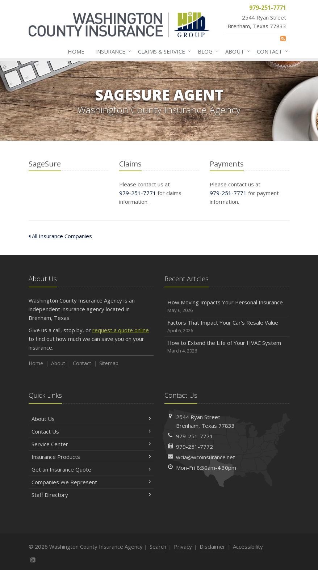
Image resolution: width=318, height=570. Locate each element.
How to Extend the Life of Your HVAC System (226, 347)
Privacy (183, 546)
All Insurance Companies (60, 236)
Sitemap (108, 363)
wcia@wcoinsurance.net (205, 457)
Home (76, 51)
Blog (207, 51)
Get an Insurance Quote (91, 469)
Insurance (111, 51)
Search (158, 546)
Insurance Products (91, 456)
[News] (283, 38)
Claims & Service (163, 51)
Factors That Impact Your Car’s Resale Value (226, 326)
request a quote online (120, 330)
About (236, 51)
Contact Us (91, 431)
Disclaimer (212, 546)
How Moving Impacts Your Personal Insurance (226, 306)
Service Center (91, 444)
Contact (271, 51)
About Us (91, 418)
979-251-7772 (194, 446)
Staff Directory (91, 494)
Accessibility (248, 546)
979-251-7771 (137, 193)
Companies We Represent (91, 482)
